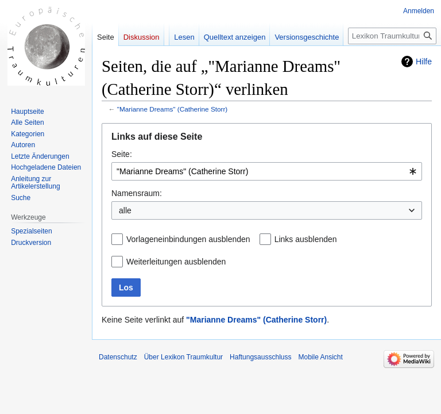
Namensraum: (136, 193)
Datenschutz (118, 357)
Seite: (121, 154)
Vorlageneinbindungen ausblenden (188, 239)
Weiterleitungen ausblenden (176, 261)
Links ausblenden (305, 239)
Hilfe (424, 61)
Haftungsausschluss (260, 357)
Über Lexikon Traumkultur (183, 357)
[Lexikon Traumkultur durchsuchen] (392, 36)
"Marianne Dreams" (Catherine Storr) (172, 109)
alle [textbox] (125, 210)
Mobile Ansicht (320, 357)
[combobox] (266, 171)
